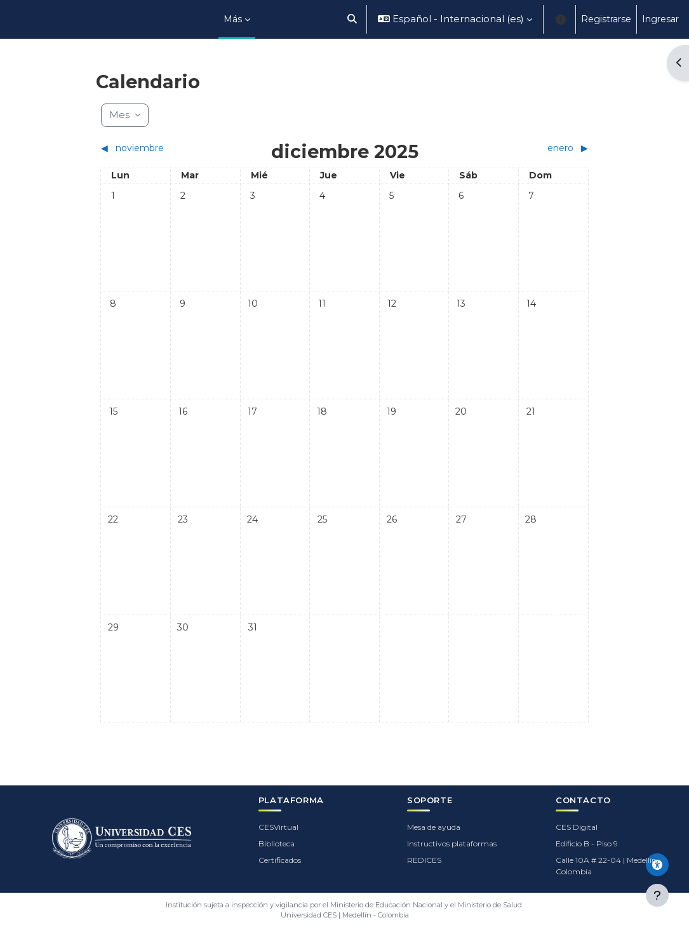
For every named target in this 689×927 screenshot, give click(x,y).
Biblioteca (276, 843)
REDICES (424, 860)
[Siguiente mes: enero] (528, 148)
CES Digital (577, 827)
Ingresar (660, 19)
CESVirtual (278, 827)
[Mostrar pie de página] (657, 895)
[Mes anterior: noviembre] (161, 148)
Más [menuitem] (233, 19)
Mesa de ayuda (433, 827)
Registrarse (606, 19)
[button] (353, 19)
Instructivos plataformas (452, 843)
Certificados (279, 860)
